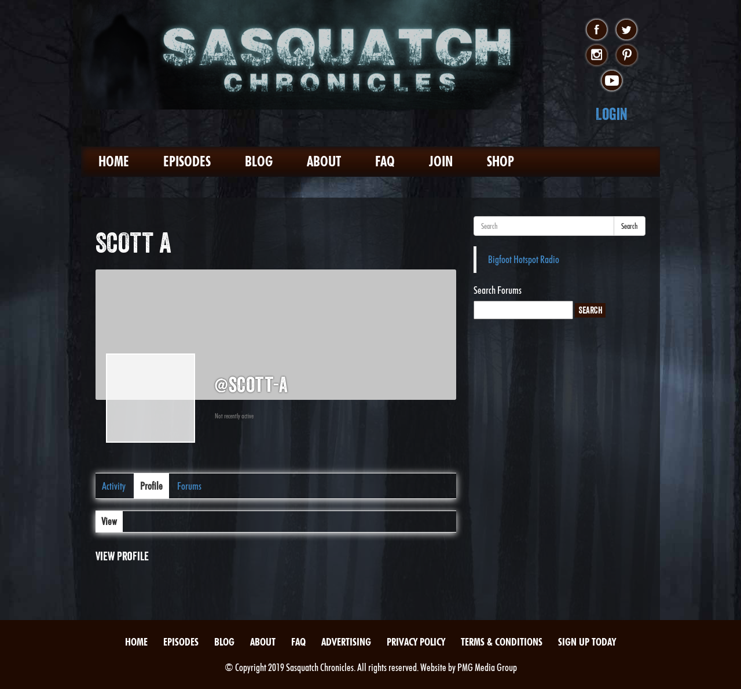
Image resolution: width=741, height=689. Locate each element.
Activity (114, 486)
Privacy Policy (416, 642)
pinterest (626, 55)
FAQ (385, 161)
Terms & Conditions (501, 642)
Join (441, 161)
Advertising (346, 642)
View (109, 521)
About (324, 161)
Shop (500, 161)
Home (113, 161)
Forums (189, 486)
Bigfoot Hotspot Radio (523, 259)
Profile (151, 486)
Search (629, 226)
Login (612, 114)
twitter (626, 30)
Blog (259, 161)
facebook (596, 30)
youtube (611, 81)
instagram (596, 55)
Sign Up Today (587, 642)
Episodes (187, 161)
